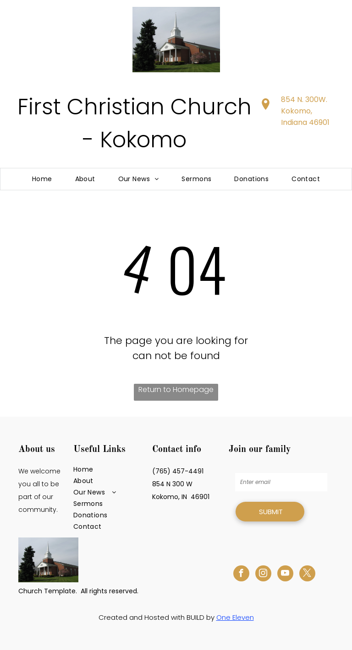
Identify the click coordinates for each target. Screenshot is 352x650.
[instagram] (263, 574)
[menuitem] (42, 179)
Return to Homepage (176, 389)
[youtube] (285, 574)
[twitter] (307, 574)
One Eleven (235, 617)
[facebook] (241, 574)
